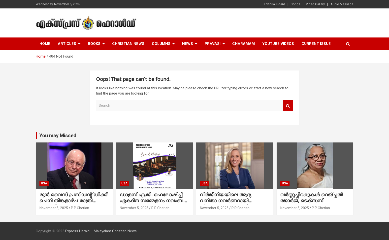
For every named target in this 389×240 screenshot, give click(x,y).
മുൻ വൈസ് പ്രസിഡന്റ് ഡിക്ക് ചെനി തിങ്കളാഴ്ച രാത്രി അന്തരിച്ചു (73, 201)
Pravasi (213, 43)
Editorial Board (274, 4)
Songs (295, 4)
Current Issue (316, 43)
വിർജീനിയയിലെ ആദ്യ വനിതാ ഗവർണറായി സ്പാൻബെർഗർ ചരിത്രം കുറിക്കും (228, 204)
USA (44, 183)
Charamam (243, 43)
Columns (161, 43)
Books (94, 43)
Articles (67, 43)
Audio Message (341, 4)
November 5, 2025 (53, 208)
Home (44, 43)
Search (288, 105)
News (187, 43)
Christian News (128, 43)
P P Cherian (80, 208)
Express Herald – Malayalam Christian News (101, 231)
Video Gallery (315, 4)
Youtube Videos (278, 43)
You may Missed (57, 135)
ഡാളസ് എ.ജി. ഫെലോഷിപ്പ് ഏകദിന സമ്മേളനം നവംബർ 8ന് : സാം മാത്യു (153, 201)
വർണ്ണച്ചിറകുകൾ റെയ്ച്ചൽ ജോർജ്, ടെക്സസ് (311, 198)
